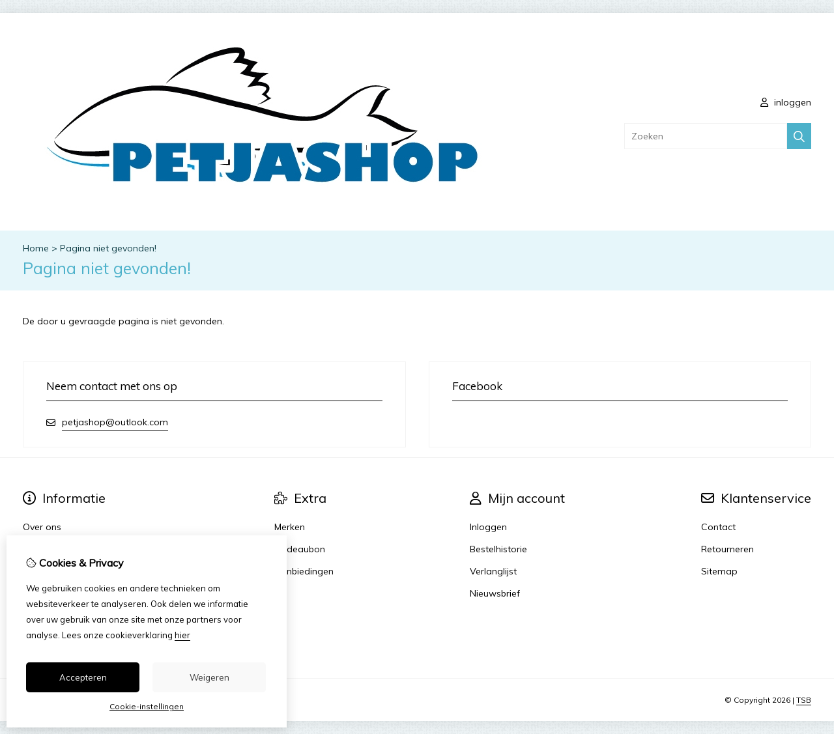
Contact (718, 527)
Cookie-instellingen (146, 706)
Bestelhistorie (498, 549)
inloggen (785, 102)
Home (36, 248)
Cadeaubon (299, 549)
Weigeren (209, 677)
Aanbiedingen (304, 571)
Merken (289, 527)
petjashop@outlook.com (115, 422)
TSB (803, 700)
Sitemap (719, 571)
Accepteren (83, 677)
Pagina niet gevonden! (108, 248)
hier (182, 635)
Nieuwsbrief (495, 593)
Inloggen (488, 527)
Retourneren (727, 549)
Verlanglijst (493, 571)
